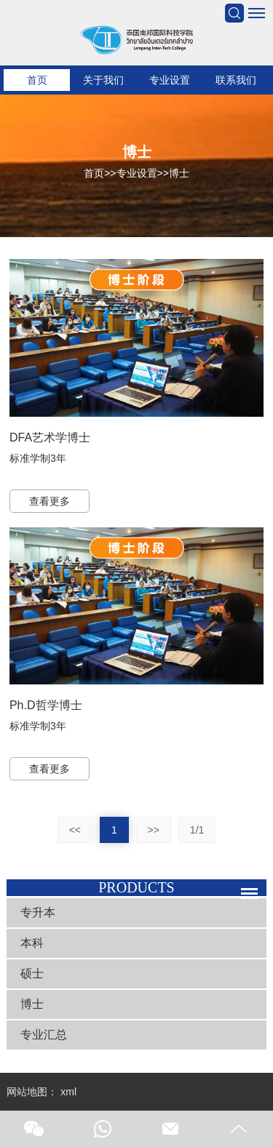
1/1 (197, 830)
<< (75, 830)
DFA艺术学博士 (49, 437)
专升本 (37, 912)
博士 (179, 173)
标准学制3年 (37, 458)
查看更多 (49, 501)
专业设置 (169, 80)
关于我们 (103, 80)
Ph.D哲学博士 (45, 705)
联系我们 (235, 80)
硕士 (32, 973)
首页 (37, 80)
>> (153, 830)
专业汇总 (43, 1034)
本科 (32, 943)
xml (68, 1092)
